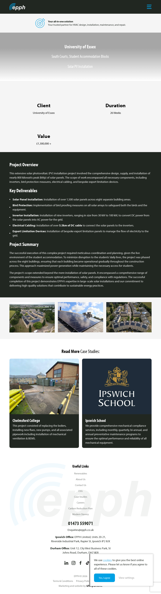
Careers (80, 502)
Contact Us (80, 485)
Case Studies (80, 496)
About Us (80, 479)
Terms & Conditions (63, 581)
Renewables (80, 473)
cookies (107, 560)
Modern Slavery (80, 514)
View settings (126, 578)
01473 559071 (80, 523)
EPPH (17, 6)
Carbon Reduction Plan (80, 508)
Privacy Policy (83, 581)
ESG (80, 490)
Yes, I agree (104, 577)
